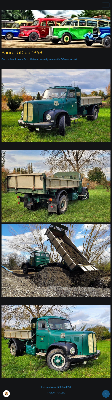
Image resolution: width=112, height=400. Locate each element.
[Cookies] (6, 393)
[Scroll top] (106, 394)
